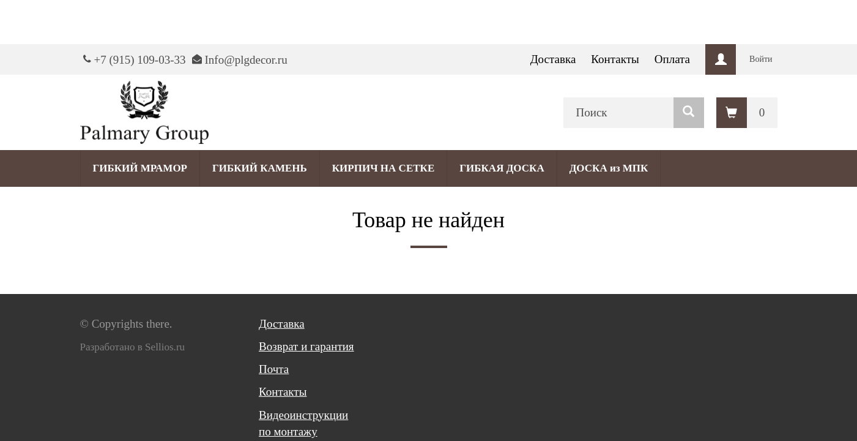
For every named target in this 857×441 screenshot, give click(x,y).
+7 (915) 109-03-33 (140, 59)
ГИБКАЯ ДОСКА (501, 168)
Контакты (615, 59)
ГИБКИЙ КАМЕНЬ (259, 168)
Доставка (553, 59)
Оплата (672, 59)
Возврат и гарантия (306, 346)
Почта (274, 369)
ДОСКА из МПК (608, 168)
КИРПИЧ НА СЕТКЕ (383, 168)
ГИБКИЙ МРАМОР (140, 168)
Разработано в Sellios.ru (132, 347)
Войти (760, 59)
